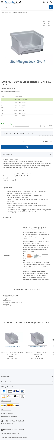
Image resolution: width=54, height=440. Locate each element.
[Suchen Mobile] (25, 7)
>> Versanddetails (6, 402)
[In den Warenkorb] (2, 19)
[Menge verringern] (3, 134)
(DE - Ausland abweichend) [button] (22, 126)
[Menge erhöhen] (51, 134)
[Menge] (23, 134)
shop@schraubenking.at (14, 422)
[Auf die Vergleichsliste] (44, 23)
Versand (25, 430)
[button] (44, 2)
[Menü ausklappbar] (2, 1)
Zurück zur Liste (6, 12)
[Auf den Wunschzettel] (49, 23)
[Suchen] (51, 7)
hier (47, 272)
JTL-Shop (30, 436)
